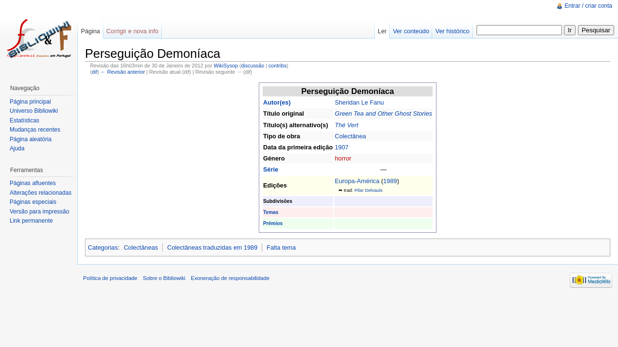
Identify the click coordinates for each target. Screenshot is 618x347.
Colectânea (350, 136)
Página (90, 31)
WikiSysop (226, 65)
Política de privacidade (110, 278)
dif (94, 72)
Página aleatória (31, 139)
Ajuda (17, 148)
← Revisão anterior (122, 72)
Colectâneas (141, 247)
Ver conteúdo (411, 31)
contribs (277, 65)
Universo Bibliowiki (34, 110)
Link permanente (31, 220)
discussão (252, 65)
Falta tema (281, 247)
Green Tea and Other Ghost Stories (383, 113)
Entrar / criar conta (588, 5)
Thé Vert (346, 125)
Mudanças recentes (35, 129)
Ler (382, 31)
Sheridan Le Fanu (359, 102)
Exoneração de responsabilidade (230, 278)
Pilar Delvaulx (368, 190)
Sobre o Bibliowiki (164, 278)
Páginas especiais (33, 202)
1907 (341, 147)
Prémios (272, 223)
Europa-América (357, 181)
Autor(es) (277, 102)
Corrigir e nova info (132, 31)
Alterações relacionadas (40, 192)
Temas (271, 212)
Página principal (30, 101)
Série (270, 169)
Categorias (103, 247)
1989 (390, 181)
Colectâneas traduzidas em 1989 (212, 247)
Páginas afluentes (33, 183)
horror (343, 158)
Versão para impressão (39, 211)
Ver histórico (452, 31)
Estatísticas (24, 120)
